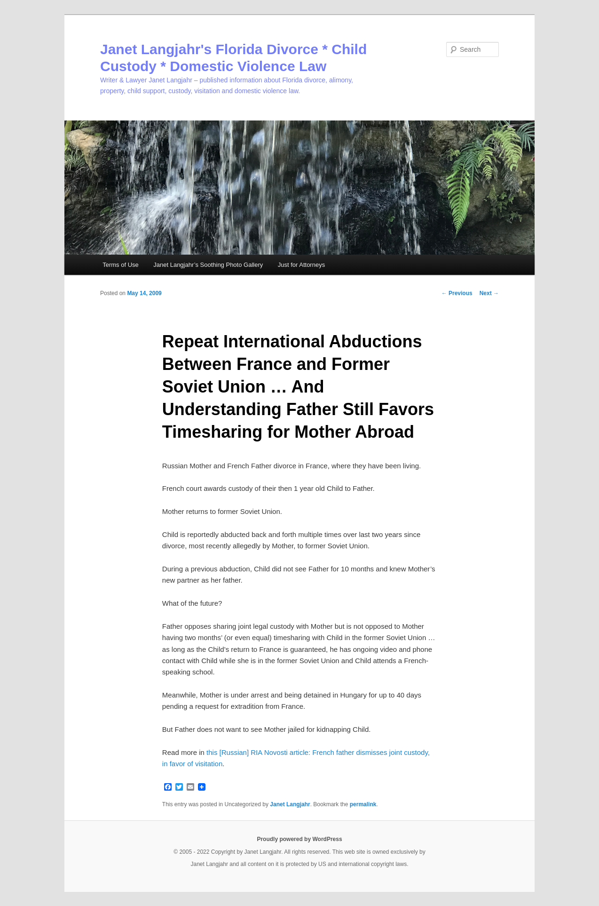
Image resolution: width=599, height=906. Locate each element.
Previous (457, 293)
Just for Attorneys (301, 264)
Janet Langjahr (290, 804)
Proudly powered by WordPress (299, 839)
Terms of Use (120, 264)
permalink (363, 804)
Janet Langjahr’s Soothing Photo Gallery (208, 264)
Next (489, 293)
